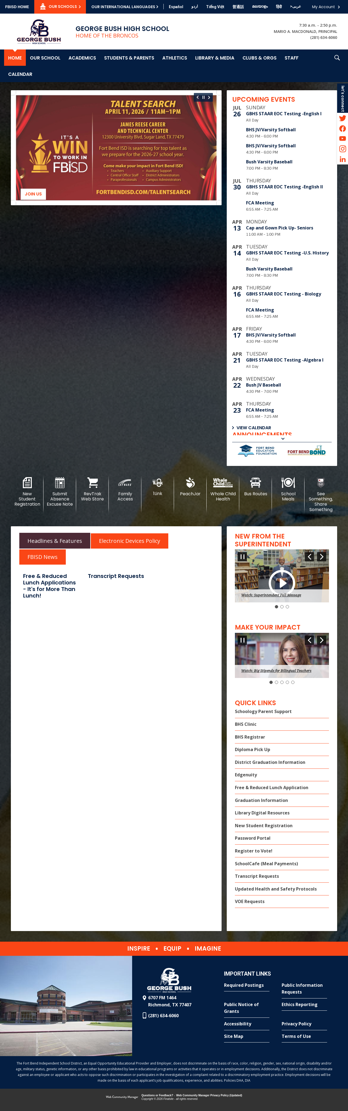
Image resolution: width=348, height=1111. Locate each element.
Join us (33, 194)
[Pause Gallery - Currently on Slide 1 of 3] (242, 556)
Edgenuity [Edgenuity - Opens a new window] (246, 775)
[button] (337, 65)
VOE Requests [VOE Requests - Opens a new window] (250, 901)
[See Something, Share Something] (320, 494)
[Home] (15, 57)
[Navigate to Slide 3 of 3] (309, 556)
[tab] (54, 541)
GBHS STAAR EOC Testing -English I (284, 114)
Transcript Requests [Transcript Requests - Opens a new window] (257, 876)
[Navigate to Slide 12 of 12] (197, 97)
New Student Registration (264, 826)
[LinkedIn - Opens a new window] (342, 159)
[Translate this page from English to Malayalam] (260, 6)
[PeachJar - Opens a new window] (190, 486)
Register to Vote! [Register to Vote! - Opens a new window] (253, 851)
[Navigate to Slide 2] (282, 606)
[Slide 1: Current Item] (276, 606)
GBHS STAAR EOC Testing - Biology (283, 294)
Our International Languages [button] (123, 7)
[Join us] (116, 147)
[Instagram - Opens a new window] (342, 149)
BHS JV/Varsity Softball (271, 130)
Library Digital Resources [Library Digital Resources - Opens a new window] (262, 813)
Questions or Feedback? (157, 1095)
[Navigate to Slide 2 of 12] (210, 97)
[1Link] (157, 486)
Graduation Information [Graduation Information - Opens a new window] (261, 800)
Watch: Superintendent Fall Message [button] (271, 595)
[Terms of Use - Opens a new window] (304, 1036)
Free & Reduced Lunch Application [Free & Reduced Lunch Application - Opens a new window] (271, 788)
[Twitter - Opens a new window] (342, 118)
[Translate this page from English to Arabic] (295, 6)
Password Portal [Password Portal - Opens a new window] (253, 838)
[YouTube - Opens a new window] (342, 139)
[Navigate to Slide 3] (287, 606)
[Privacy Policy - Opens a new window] (304, 1024)
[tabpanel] (116, 587)
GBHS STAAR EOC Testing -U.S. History (287, 253)
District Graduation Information (270, 762)
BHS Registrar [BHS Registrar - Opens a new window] (250, 737)
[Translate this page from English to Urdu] (195, 6)
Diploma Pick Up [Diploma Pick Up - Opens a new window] (252, 749)
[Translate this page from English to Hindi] (279, 7)
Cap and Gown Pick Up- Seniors (279, 228)
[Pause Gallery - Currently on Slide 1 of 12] (203, 97)
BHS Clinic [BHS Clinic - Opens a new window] (245, 724)
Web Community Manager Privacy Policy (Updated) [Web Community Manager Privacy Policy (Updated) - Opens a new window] (209, 1095)
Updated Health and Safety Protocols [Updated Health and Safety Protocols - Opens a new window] (276, 889)
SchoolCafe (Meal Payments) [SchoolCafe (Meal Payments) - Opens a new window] (266, 864)
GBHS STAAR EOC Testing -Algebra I (285, 360)
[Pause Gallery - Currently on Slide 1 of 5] (242, 640)
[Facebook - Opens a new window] (342, 128)
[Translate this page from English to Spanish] (176, 7)
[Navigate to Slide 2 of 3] (321, 556)
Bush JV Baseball (263, 385)
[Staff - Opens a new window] (292, 57)
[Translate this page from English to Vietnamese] (215, 7)
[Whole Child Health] (223, 489)
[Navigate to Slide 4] (287, 682)
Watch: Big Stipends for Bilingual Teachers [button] (276, 670)
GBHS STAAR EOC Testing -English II (284, 187)
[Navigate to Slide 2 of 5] (321, 640)
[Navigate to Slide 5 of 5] (309, 640)
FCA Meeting (260, 203)
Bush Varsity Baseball (269, 162)
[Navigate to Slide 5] (292, 682)
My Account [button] (323, 7)
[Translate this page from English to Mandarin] (238, 7)
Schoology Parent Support (263, 711)
